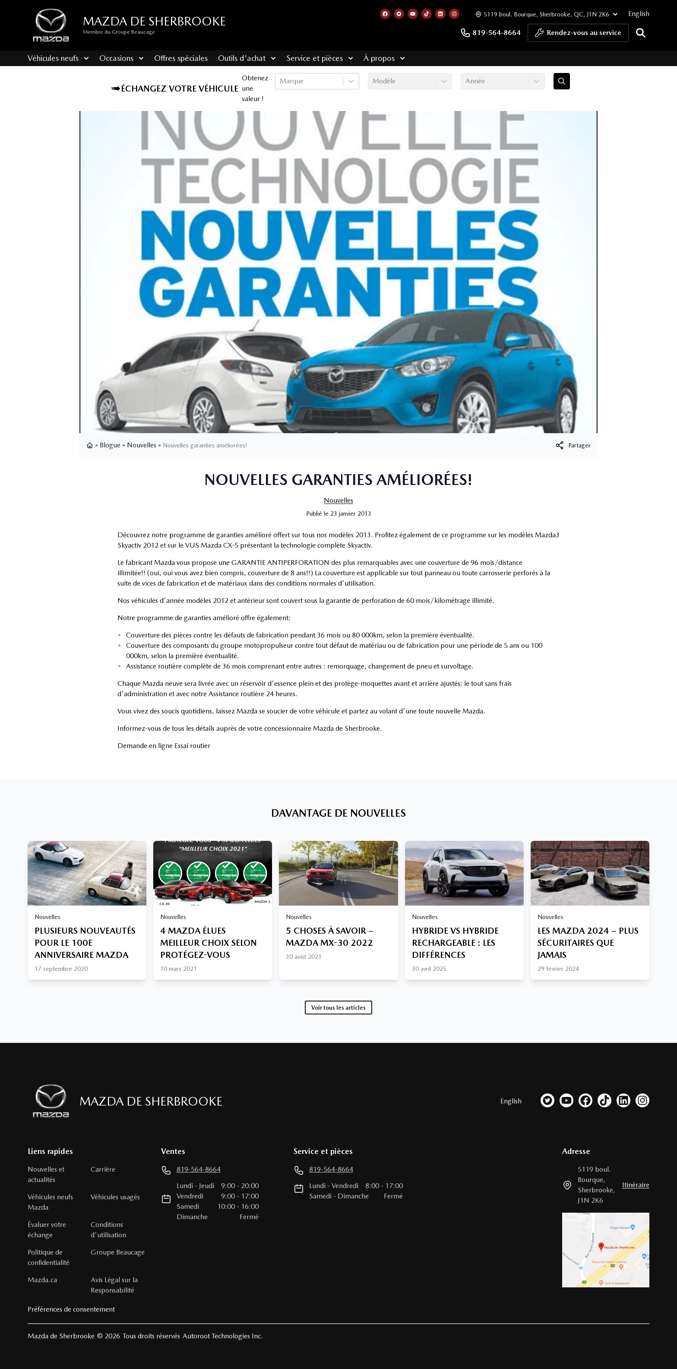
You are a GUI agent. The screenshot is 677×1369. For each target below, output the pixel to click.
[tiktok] (604, 1100)
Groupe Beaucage (118, 1252)
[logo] (51, 25)
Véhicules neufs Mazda (50, 1202)
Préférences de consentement (71, 1309)
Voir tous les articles (338, 1007)
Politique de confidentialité (49, 1257)
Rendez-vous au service (578, 35)
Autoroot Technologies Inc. (223, 1336)
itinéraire (635, 1185)
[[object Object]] (572, 445)
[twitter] (547, 1100)
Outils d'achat (247, 58)
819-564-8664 (490, 33)
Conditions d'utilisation (108, 1229)
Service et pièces (319, 58)
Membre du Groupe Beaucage (119, 32)
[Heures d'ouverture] (545, 14)
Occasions (121, 58)
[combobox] (281, 81)
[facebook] (585, 1100)
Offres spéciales (181, 58)
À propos (384, 58)
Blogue (110, 445)
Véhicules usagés (115, 1197)
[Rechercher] (640, 32)
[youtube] (566, 1100)
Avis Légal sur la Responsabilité (114, 1285)
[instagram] (642, 1100)
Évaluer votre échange (47, 1229)
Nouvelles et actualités (46, 1174)
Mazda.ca (42, 1280)
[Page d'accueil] (48, 1101)
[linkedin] (623, 1100)
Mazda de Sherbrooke (154, 21)
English (638, 14)
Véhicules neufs (58, 58)
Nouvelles (141, 445)
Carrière (103, 1169)
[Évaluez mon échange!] (562, 81)
